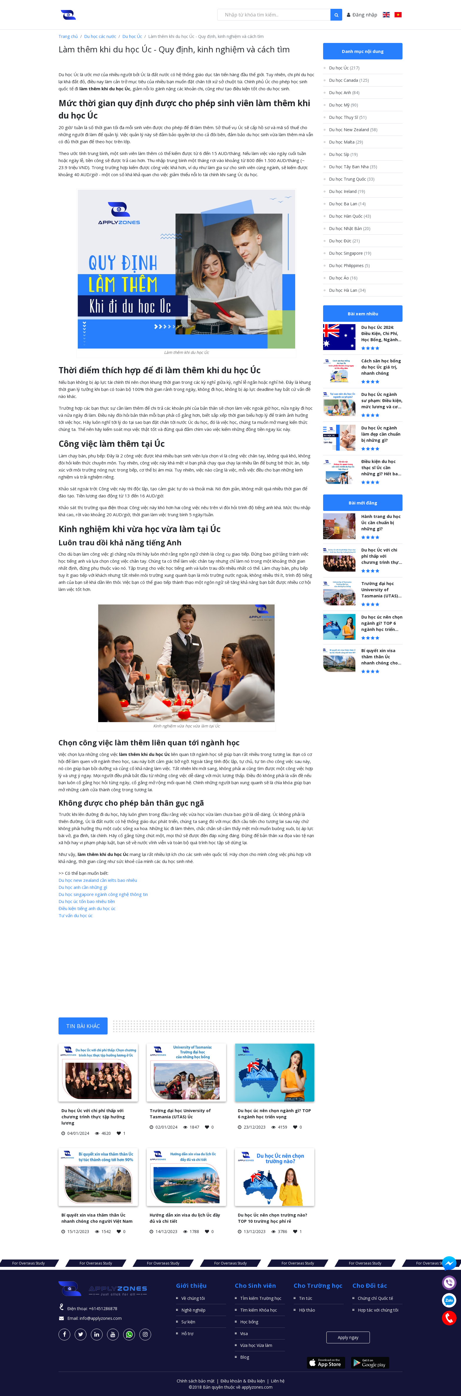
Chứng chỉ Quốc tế (375, 1298)
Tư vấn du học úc (76, 915)
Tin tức (305, 1298)
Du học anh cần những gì (83, 887)
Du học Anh (344, 92)
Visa (244, 1333)
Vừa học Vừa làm (256, 1345)
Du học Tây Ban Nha (353, 166)
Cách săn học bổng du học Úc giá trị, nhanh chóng (381, 367)
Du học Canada (349, 80)
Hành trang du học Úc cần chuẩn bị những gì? (381, 523)
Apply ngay (348, 1337)
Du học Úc (132, 36)
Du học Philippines (349, 265)
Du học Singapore (350, 253)
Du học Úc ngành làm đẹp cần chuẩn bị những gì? (380, 434)
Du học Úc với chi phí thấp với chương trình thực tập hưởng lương (93, 1117)
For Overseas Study (81, 1263)
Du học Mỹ (343, 105)
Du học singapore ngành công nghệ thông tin (103, 894)
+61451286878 (103, 1308)
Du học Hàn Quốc (350, 216)
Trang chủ (68, 36)
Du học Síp (343, 154)
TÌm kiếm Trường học (260, 1298)
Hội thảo (307, 1310)
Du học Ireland (347, 191)
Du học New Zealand (353, 129)
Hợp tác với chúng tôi (378, 1310)
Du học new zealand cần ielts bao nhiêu (98, 880)
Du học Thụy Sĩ (348, 117)
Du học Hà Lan (347, 290)
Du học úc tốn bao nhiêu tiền (87, 901)
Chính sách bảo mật (196, 1381)
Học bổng (249, 1322)
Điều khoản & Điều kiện (243, 1381)
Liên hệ (278, 1381)
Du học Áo (343, 278)
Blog (244, 1357)
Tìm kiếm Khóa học (258, 1310)
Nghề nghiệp (193, 1310)
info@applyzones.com (101, 1318)
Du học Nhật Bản (349, 228)
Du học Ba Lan (347, 203)
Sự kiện (188, 1322)
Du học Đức (344, 241)
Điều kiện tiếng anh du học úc (87, 908)
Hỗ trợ (187, 1333)
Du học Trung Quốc (352, 179)
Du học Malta (346, 142)
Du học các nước (100, 36)
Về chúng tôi (193, 1298)
